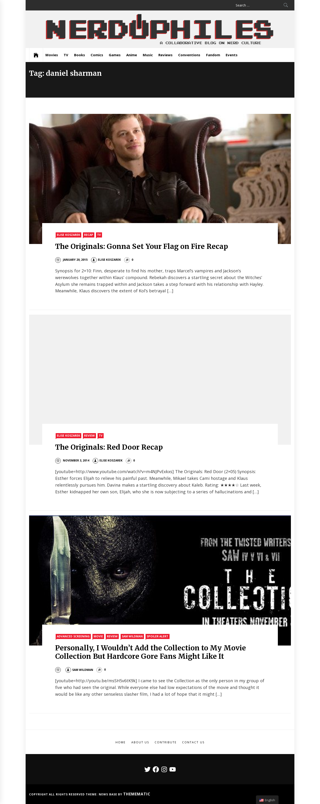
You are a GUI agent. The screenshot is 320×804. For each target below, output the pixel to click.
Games (115, 55)
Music (148, 55)
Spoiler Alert (157, 636)
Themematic (136, 794)
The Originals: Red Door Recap (109, 447)
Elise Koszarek (68, 235)
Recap (88, 235)
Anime (131, 55)
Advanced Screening (73, 636)
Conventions (189, 55)
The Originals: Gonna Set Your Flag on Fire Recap (141, 246)
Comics (97, 55)
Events (232, 55)
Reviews (165, 55)
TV (66, 55)
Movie (98, 636)
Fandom (213, 55)
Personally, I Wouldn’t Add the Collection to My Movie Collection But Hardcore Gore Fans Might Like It (150, 652)
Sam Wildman (132, 636)
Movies (51, 55)
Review (89, 436)
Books (79, 55)
